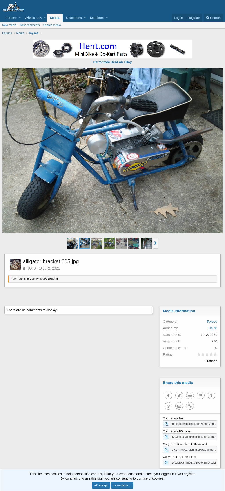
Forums (11, 18)
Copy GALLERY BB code (179, 456)
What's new (33, 18)
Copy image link (173, 418)
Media (55, 18)
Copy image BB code (176, 431)
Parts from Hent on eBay (112, 62)
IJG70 (31, 268)
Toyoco (212, 321)
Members (97, 18)
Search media (52, 25)
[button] (20, 18)
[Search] (213, 18)
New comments (30, 25)
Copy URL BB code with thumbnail (185, 444)
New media (9, 25)
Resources (74, 18)
